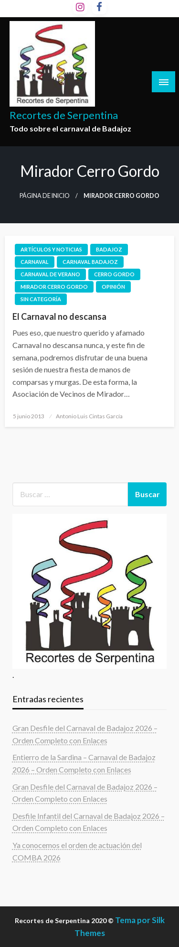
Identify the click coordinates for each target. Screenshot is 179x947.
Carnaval (35, 262)
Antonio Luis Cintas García (89, 416)
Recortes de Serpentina (64, 115)
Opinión (113, 286)
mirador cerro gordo (54, 286)
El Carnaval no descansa (59, 316)
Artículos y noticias (51, 249)
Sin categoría (41, 299)
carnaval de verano (50, 274)
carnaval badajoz (90, 262)
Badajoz (109, 249)
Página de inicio (45, 195)
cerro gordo (114, 274)
